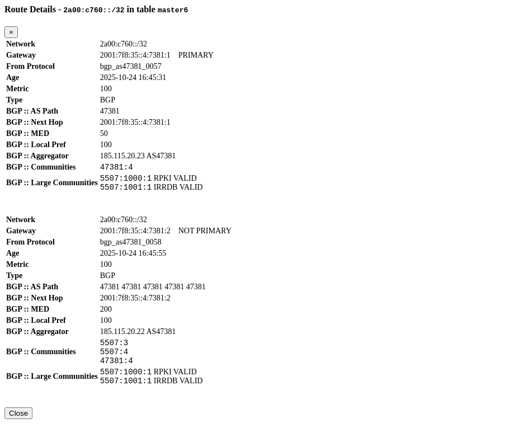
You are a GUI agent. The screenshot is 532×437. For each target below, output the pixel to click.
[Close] (11, 32)
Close (18, 426)
